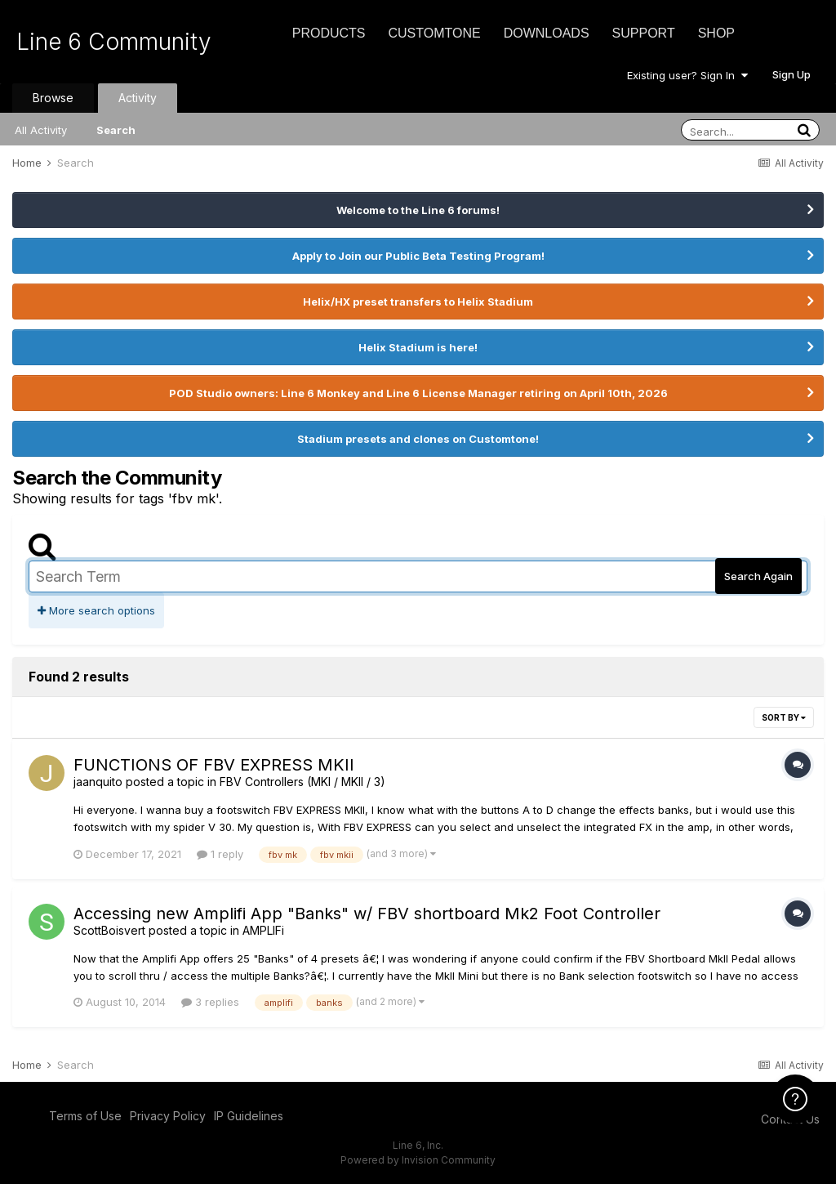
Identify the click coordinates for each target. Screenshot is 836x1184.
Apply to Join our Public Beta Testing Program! (418, 255)
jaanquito (97, 782)
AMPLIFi (263, 930)
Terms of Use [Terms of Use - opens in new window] (85, 1116)
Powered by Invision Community (418, 1160)
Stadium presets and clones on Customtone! (418, 438)
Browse (53, 98)
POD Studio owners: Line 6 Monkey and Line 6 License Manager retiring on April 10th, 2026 (418, 393)
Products (329, 33)
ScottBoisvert (109, 930)
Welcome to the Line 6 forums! (418, 210)
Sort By (784, 717)
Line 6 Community (113, 42)
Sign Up (791, 74)
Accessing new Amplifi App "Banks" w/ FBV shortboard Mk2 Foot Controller (366, 913)
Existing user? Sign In (687, 75)
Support (643, 33)
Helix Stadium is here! (418, 347)
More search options (96, 610)
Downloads (546, 33)
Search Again (758, 576)
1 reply (220, 853)
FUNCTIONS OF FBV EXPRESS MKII (213, 765)
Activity (137, 98)
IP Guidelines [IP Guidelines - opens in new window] (248, 1116)
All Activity (41, 129)
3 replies (210, 1001)
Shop (716, 33)
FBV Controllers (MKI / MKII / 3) (302, 782)
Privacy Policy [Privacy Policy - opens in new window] (168, 1116)
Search (116, 129)
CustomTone (434, 33)
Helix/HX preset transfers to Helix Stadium (418, 301)
